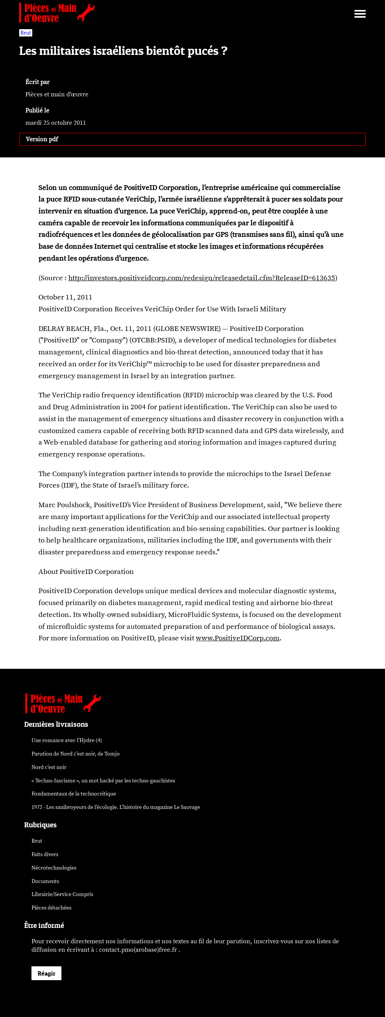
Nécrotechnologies (53, 867)
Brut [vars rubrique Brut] (25, 32)
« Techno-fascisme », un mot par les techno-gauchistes (103, 780)
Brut (36, 841)
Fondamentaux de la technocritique (73, 793)
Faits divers (44, 854)
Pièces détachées (51, 907)
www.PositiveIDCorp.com (237, 638)
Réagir (46, 973)
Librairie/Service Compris (62, 894)
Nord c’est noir (48, 767)
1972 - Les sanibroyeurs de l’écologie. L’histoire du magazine (115, 807)
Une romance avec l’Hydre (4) (66, 740)
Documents (45, 881)
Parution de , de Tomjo (75, 753)
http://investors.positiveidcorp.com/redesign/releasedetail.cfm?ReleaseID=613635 (201, 278)
